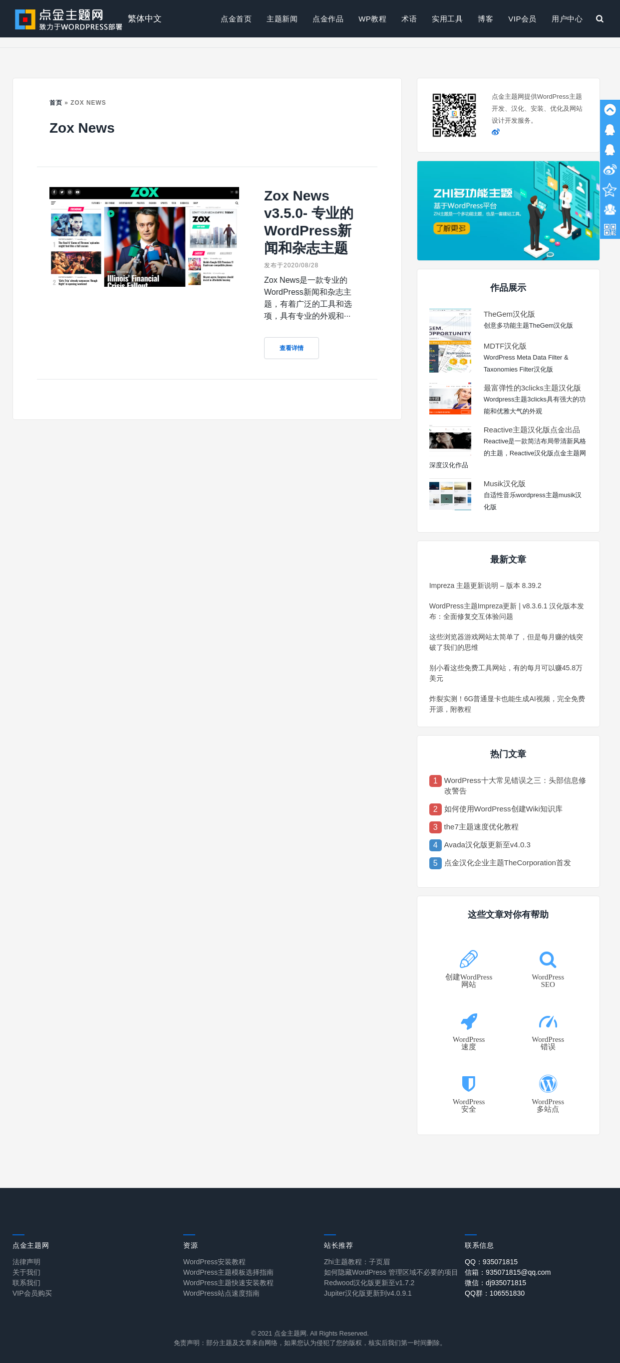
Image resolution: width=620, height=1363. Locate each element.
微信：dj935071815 (495, 1283)
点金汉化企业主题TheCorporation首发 (507, 862)
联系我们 (26, 1283)
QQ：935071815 (491, 1262)
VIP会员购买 (32, 1293)
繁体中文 (145, 18)
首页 (55, 102)
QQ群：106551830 (495, 1293)
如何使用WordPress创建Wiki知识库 (503, 808)
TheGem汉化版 (509, 314)
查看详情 (292, 348)
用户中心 (567, 18)
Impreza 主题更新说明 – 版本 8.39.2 (485, 585)
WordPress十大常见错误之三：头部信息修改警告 (515, 785)
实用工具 (447, 18)
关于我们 (26, 1272)
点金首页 (236, 18)
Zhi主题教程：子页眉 (356, 1262)
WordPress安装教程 (214, 1262)
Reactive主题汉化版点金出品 (532, 429)
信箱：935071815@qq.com (508, 1272)
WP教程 (372, 18)
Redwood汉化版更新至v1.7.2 (369, 1283)
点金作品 (327, 18)
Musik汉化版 (505, 483)
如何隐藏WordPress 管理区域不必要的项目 (391, 1272)
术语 (409, 18)
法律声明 (26, 1262)
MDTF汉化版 (505, 346)
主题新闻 (282, 18)
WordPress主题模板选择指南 (228, 1272)
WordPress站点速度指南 (221, 1293)
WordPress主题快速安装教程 (228, 1283)
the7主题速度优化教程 (481, 826)
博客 (485, 18)
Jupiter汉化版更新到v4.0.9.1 (368, 1293)
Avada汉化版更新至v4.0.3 (487, 844)
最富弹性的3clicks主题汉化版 (532, 388)
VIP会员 (522, 18)
